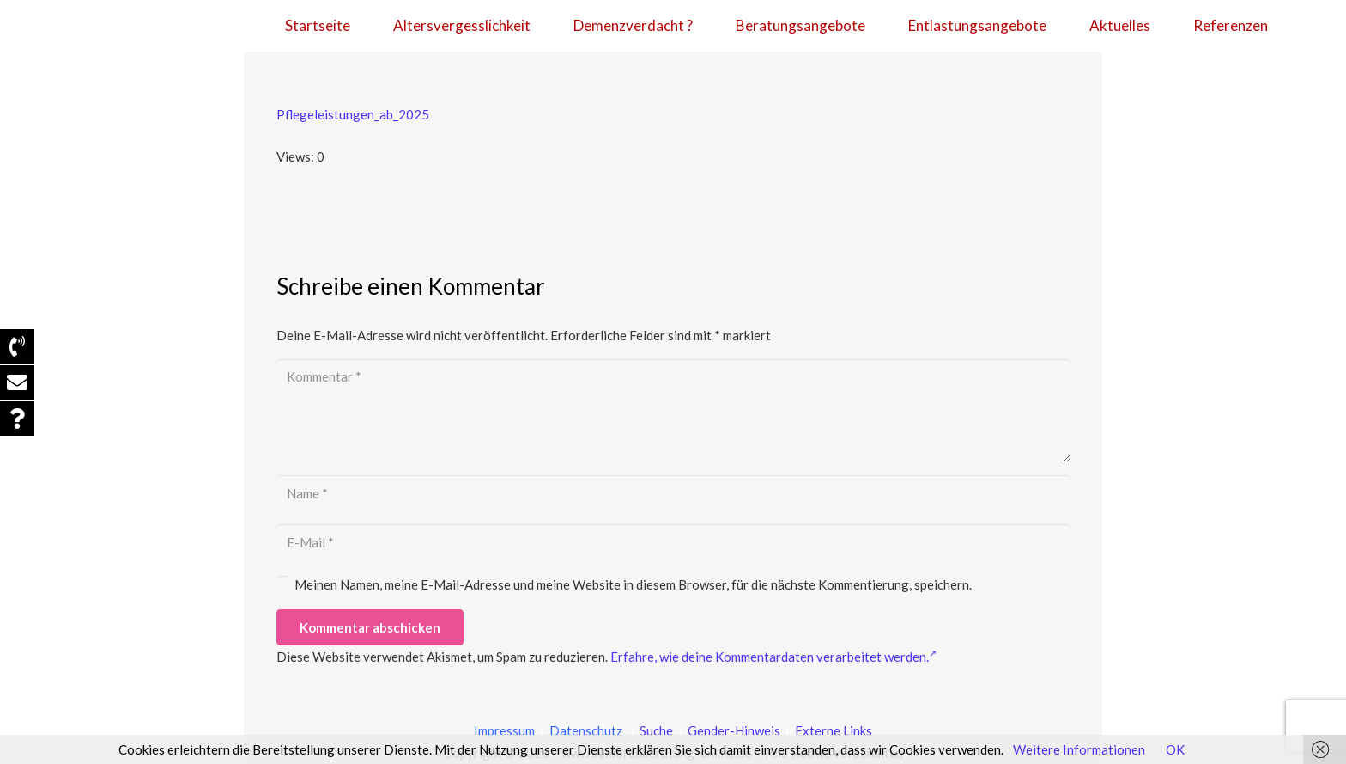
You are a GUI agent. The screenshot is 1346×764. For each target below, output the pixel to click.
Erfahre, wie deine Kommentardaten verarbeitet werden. (773, 656)
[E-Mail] (673, 542)
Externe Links (833, 730)
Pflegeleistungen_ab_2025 (352, 114)
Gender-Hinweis (735, 730)
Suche (655, 730)
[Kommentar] (673, 410)
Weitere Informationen (1079, 749)
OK (1175, 749)
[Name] (673, 493)
